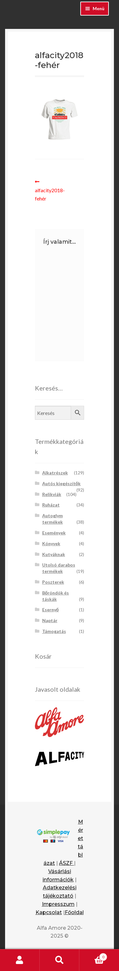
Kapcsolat (49, 912)
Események (54, 532)
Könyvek (51, 543)
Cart (93, 955)
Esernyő (50, 609)
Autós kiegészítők (61, 483)
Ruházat (51, 504)
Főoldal (74, 912)
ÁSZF (66, 863)
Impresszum (58, 904)
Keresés (59, 960)
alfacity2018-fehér (50, 189)
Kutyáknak (53, 554)
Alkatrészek (55, 472)
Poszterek (53, 582)
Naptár (49, 620)
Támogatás (54, 631)
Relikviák (51, 494)
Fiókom (20, 960)
